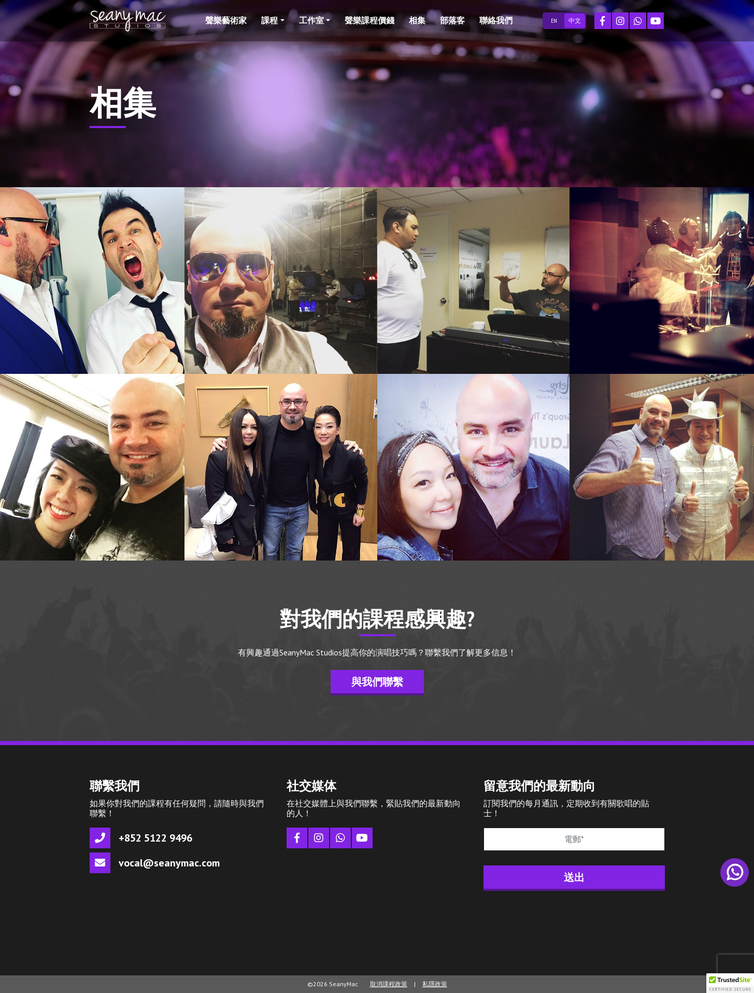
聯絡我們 (496, 20)
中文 (574, 20)
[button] (730, 983)
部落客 (452, 20)
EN (554, 20)
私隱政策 (434, 984)
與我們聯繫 (377, 682)
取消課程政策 (388, 984)
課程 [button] (269, 20)
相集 (417, 20)
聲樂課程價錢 (369, 20)
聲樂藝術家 (226, 20)
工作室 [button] (311, 20)
